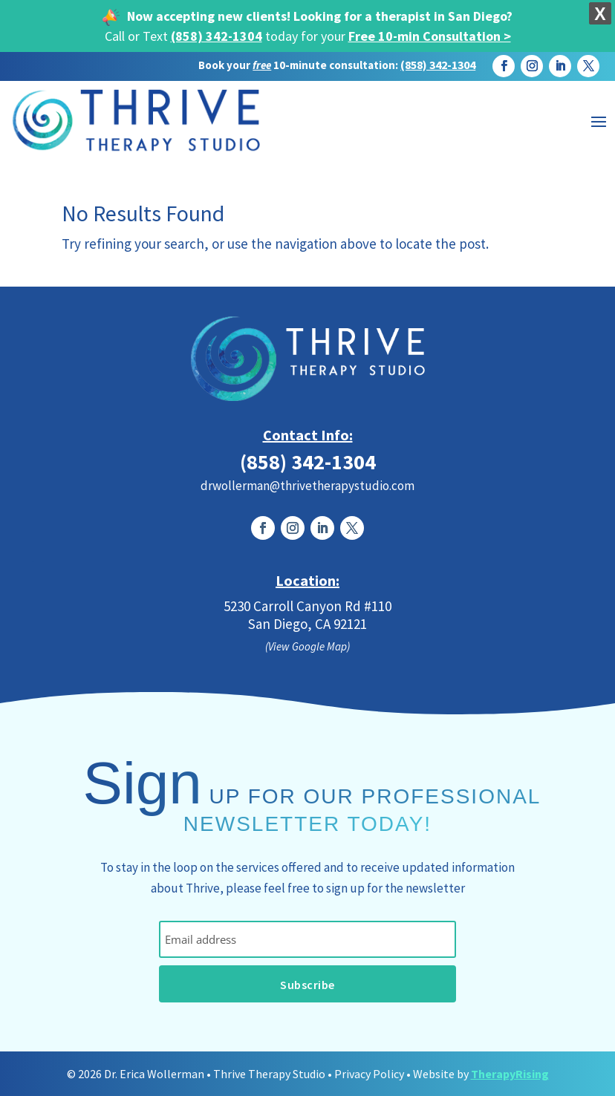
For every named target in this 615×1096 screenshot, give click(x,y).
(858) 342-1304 (216, 36)
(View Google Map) (307, 646)
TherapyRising (510, 1073)
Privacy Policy (369, 1073)
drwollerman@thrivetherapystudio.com (307, 485)
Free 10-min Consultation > (429, 36)
